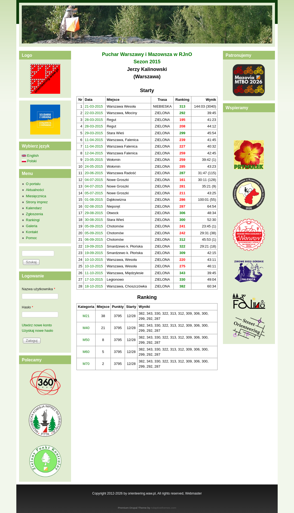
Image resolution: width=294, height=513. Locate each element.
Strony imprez (37, 202)
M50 (86, 340)
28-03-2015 (94, 120)
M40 (86, 328)
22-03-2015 (94, 113)
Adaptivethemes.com (163, 507)
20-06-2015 (94, 173)
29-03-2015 (94, 133)
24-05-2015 (94, 166)
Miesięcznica (36, 196)
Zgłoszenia (34, 214)
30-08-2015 (94, 220)
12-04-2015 (94, 153)
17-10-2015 (94, 279)
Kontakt (32, 232)
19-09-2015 (94, 246)
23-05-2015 (94, 160)
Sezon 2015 (146, 61)
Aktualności (35, 190)
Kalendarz (34, 208)
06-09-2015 (94, 239)
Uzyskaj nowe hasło (37, 331)
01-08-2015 (94, 200)
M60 (86, 352)
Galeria (31, 226)
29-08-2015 (94, 213)
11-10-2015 (94, 273)
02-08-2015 (94, 206)
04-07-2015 (94, 180)
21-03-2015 (94, 106)
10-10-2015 (94, 260)
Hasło (27, 307)
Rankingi (33, 220)
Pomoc (31, 238)
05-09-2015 (94, 226)
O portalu (33, 184)
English (30, 156)
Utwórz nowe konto (37, 325)
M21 (86, 316)
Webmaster (193, 493)
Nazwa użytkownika (38, 289)
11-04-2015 (94, 140)
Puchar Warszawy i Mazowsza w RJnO (147, 54)
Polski (29, 161)
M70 (86, 364)
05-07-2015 (94, 193)
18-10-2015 (94, 286)
